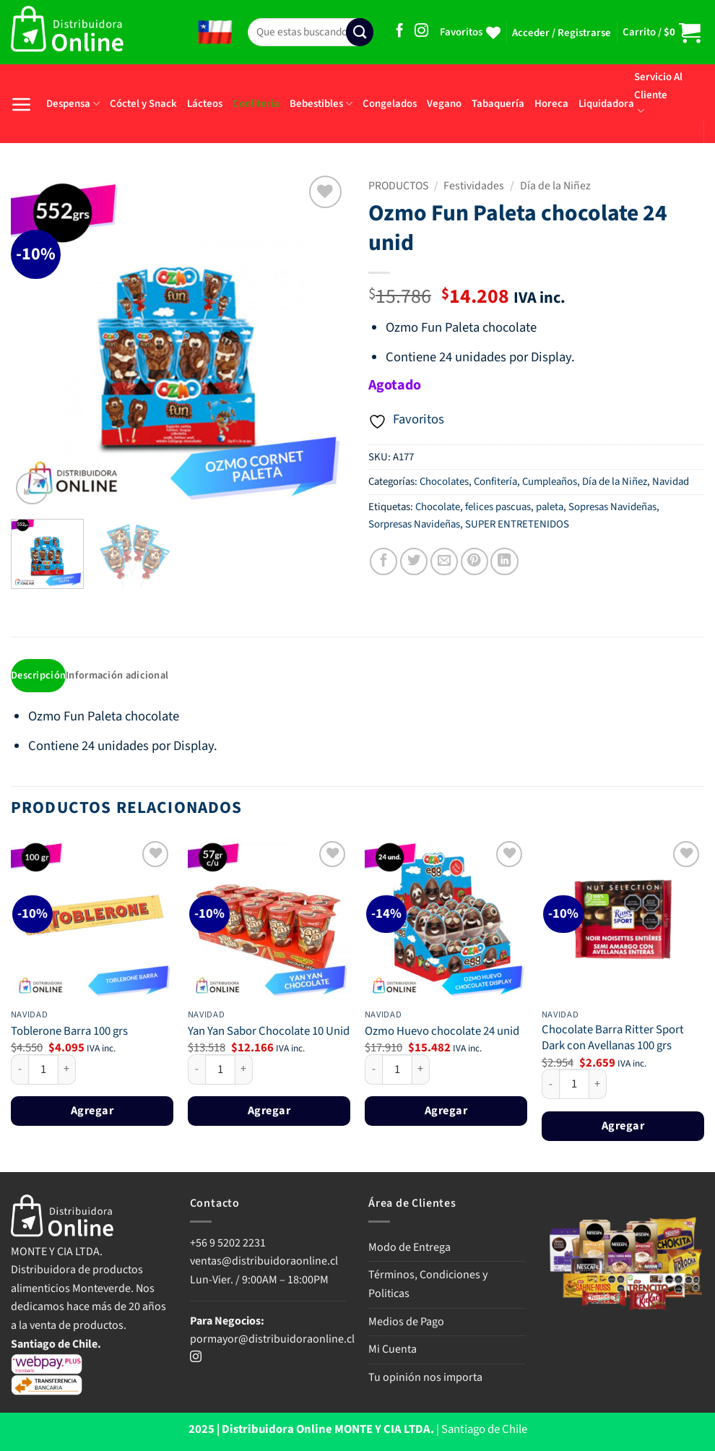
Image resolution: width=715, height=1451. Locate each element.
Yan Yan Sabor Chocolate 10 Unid (269, 1033)
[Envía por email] (444, 561)
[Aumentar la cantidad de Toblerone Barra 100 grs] (67, 1070)
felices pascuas (498, 506)
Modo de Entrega (409, 1248)
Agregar (92, 1111)
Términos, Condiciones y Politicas (428, 1284)
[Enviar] (359, 32)
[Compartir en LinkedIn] (504, 561)
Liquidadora (606, 103)
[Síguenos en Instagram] (421, 31)
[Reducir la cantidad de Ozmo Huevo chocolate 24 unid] (373, 1070)
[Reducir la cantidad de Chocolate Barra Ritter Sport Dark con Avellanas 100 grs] (550, 1084)
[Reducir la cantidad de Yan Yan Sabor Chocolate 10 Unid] (196, 1070)
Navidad (670, 481)
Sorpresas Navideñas (414, 524)
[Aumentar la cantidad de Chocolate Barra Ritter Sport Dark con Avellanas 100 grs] (598, 1084)
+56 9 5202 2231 (228, 1244)
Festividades (473, 186)
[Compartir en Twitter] (414, 561)
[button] (561, 33)
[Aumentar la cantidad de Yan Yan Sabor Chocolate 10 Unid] (244, 1070)
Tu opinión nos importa (425, 1378)
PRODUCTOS (398, 186)
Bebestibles (321, 103)
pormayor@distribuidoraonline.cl (272, 1340)
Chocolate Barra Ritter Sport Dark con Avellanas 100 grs (613, 1039)
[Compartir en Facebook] (383, 561)
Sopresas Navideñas (612, 506)
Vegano (444, 103)
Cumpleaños (549, 481)
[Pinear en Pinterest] (474, 561)
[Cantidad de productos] (43, 1070)
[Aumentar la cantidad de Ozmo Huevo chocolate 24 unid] (421, 1070)
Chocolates (444, 481)
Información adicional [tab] (120, 676)
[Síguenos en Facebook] (400, 31)
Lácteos (204, 103)
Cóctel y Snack (143, 103)
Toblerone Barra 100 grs (69, 1033)
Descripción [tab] (39, 676)
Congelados (390, 103)
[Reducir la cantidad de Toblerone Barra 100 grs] (19, 1070)
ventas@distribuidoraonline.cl (265, 1262)
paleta (549, 506)
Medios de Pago (406, 1322)
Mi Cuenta (392, 1350)
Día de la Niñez (555, 186)
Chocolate (437, 506)
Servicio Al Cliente (658, 93)
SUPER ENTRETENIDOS (517, 524)
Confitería (256, 103)
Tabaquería (498, 103)
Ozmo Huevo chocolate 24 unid (442, 1033)
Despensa (73, 103)
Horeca (551, 103)
